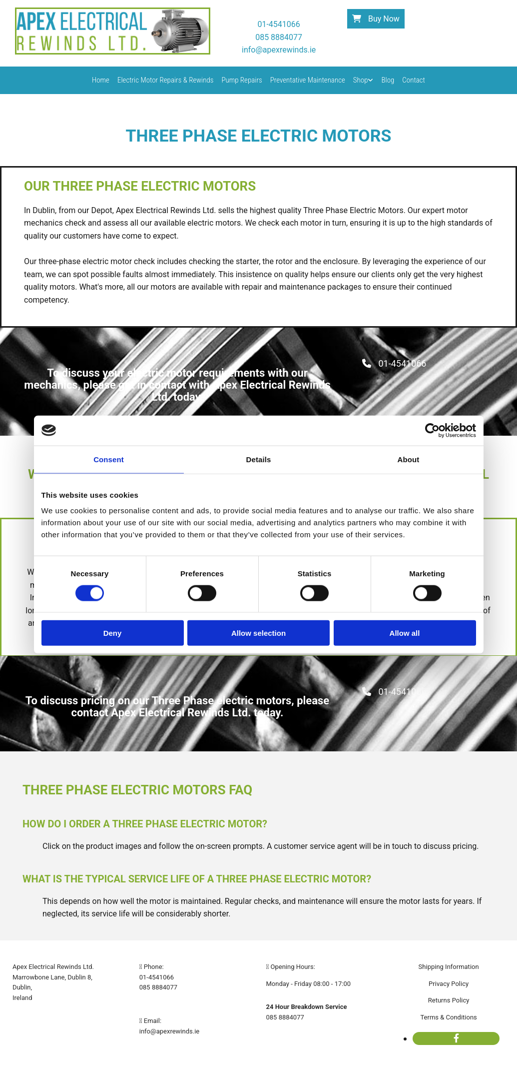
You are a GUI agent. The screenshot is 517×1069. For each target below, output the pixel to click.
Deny (112, 633)
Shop (360, 80)
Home (100, 80)
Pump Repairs (241, 80)
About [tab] (409, 459)
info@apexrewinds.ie (169, 1031)
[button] (376, 19)
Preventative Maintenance (307, 80)
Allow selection (258, 633)
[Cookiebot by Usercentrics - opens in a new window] (432, 430)
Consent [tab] (108, 459)
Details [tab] (258, 459)
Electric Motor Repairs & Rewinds (165, 80)
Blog (387, 80)
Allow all (405, 633)
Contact (413, 80)
